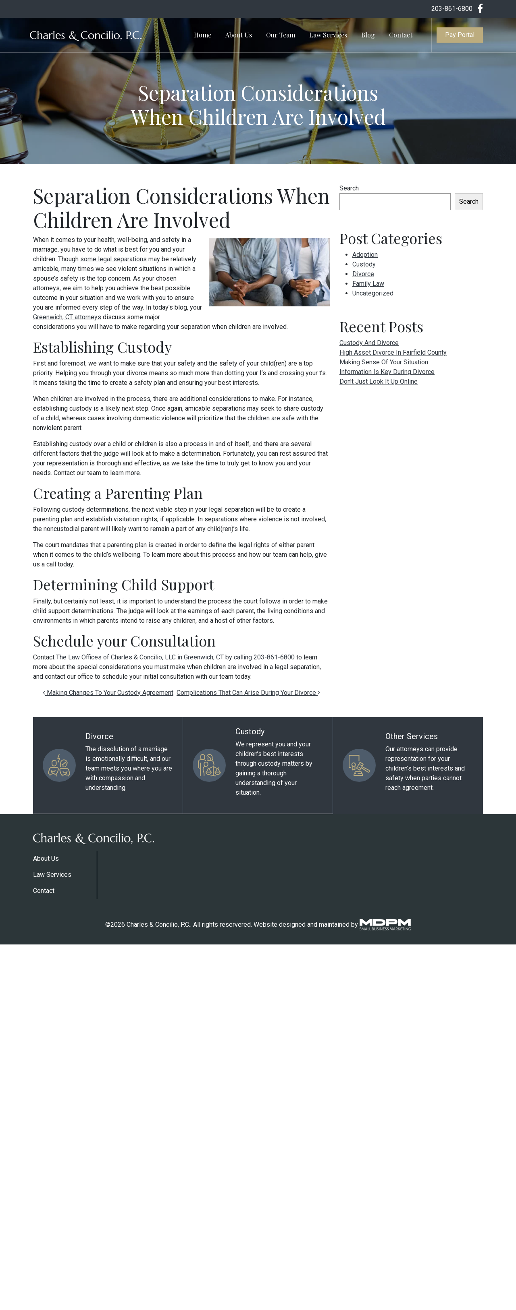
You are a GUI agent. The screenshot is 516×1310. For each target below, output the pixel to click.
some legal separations (113, 259)
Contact (400, 35)
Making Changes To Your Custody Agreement (108, 692)
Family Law (368, 283)
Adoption (365, 254)
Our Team (280, 35)
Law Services (328, 35)
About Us (238, 35)
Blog (368, 35)
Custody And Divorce (369, 343)
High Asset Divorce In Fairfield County (393, 352)
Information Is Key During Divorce (387, 372)
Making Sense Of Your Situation (383, 362)
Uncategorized (372, 293)
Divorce (363, 274)
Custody (364, 264)
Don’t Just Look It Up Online (378, 381)
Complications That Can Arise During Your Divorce (248, 692)
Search (349, 188)
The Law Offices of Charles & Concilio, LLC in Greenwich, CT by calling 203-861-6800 (175, 657)
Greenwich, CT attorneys (67, 317)
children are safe (271, 418)
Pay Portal (459, 35)
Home (202, 35)
